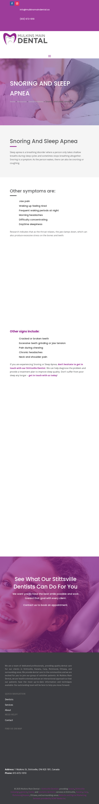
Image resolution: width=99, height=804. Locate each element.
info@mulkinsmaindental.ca (35, 9)
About (8, 710)
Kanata (79, 792)
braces (71, 788)
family (31, 792)
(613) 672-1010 (27, 18)
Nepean (25, 795)
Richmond (17, 795)
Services (9, 704)
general (24, 792)
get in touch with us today (43, 375)
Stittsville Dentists (50, 788)
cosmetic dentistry (47, 792)
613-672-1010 (19, 773)
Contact (9, 720)
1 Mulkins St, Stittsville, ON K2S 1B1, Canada (37, 769)
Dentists (9, 699)
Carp (86, 792)
